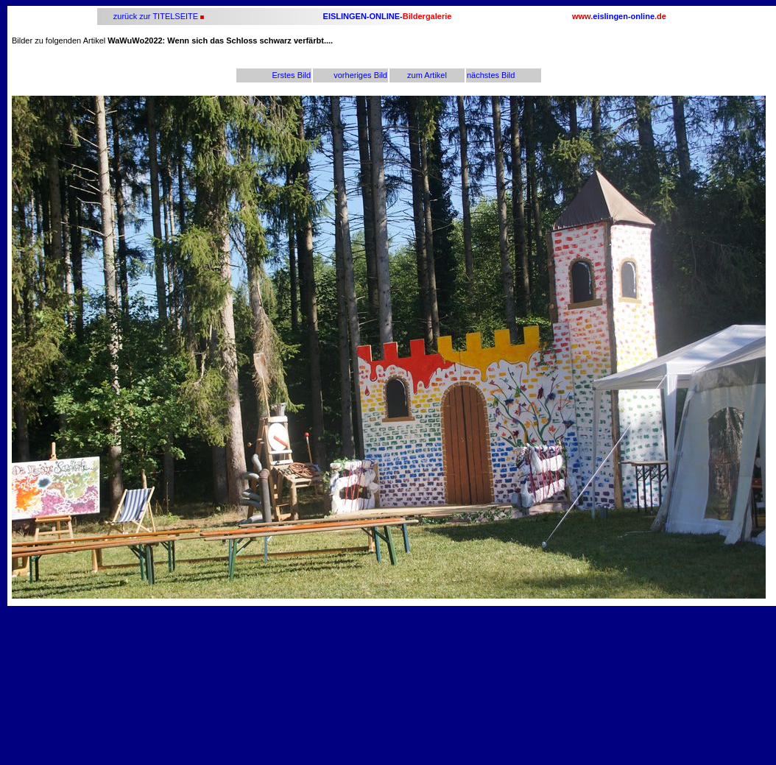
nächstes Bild (491, 75)
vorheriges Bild (360, 75)
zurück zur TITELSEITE (154, 16)
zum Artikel (427, 75)
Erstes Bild (291, 75)
